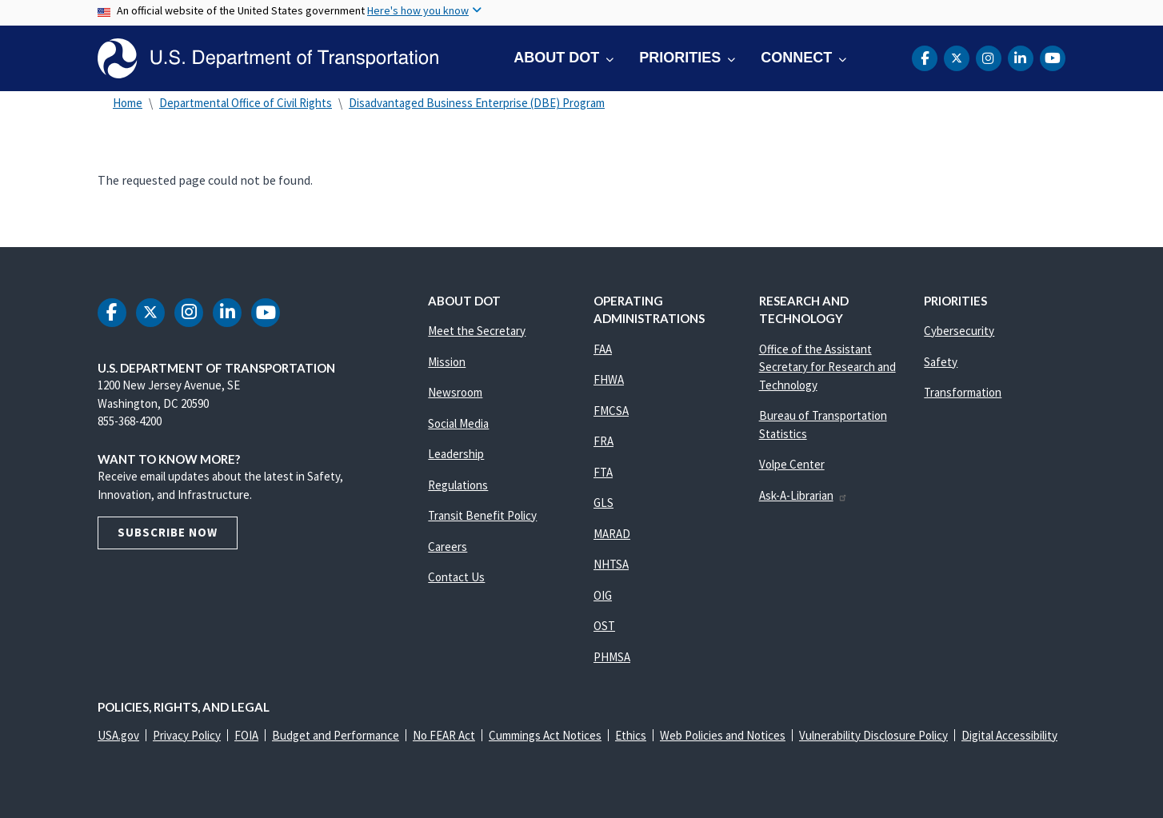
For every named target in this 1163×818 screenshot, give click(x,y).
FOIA (246, 735)
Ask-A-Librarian (803, 495)
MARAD (611, 533)
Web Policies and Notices (722, 735)
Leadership (456, 453)
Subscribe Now (168, 532)
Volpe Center (792, 464)
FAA (602, 349)
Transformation (962, 392)
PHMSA (611, 656)
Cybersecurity (959, 330)
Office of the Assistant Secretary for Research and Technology (827, 367)
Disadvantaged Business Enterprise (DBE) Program (477, 102)
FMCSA (611, 410)
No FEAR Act (444, 735)
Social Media (458, 423)
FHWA (608, 379)
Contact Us (456, 577)
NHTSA (611, 564)
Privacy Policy (187, 735)
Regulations (458, 485)
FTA (603, 472)
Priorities (680, 58)
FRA (603, 441)
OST (604, 625)
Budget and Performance (335, 735)
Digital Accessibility (1009, 735)
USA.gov (118, 735)
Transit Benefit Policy (482, 515)
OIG (602, 595)
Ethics (630, 735)
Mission (447, 361)
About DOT (556, 58)
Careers (447, 546)
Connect (796, 58)
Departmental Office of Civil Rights (245, 102)
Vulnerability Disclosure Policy (873, 735)
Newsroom (455, 392)
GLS (603, 502)
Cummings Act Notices (545, 735)
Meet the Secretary (477, 330)
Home (127, 102)
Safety (940, 361)
